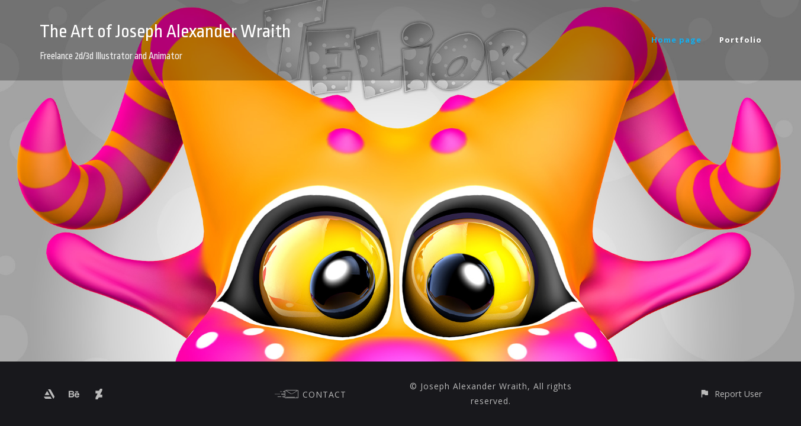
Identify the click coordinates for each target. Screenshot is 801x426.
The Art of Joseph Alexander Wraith (165, 31)
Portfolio (740, 39)
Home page (676, 39)
